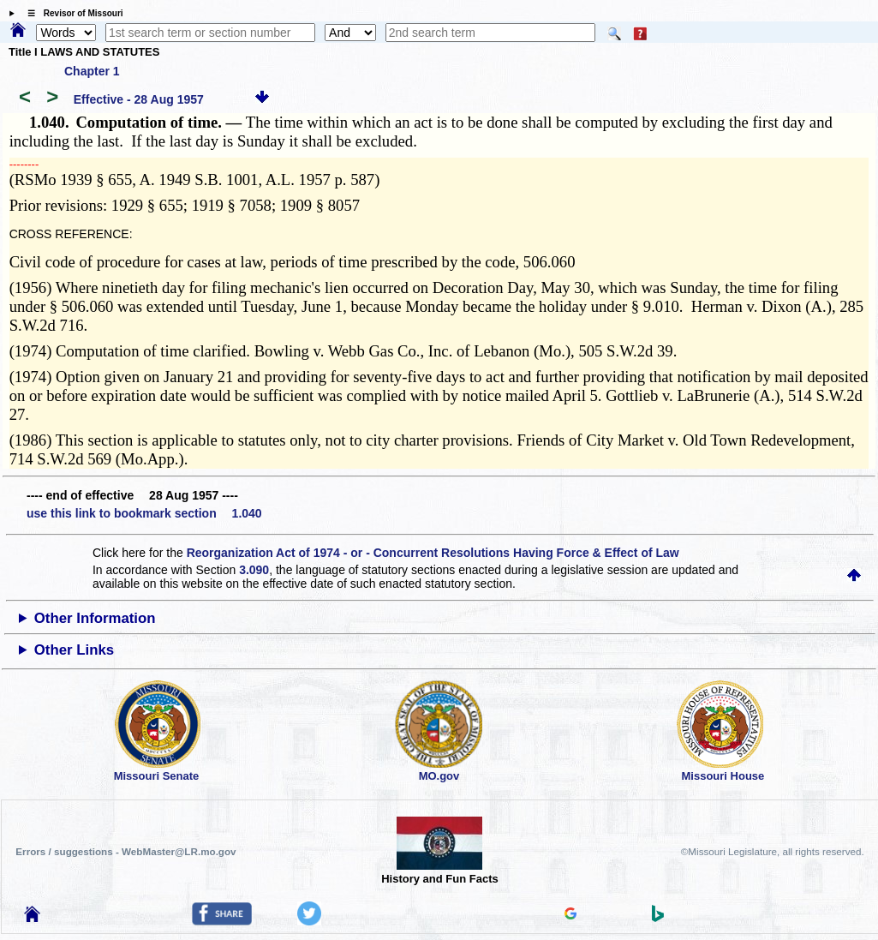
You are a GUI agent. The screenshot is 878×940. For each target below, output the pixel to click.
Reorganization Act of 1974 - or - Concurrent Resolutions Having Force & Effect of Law (433, 553)
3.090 (254, 570)
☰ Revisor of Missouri (71, 13)
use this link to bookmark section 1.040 (144, 513)
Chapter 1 (92, 71)
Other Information (95, 618)
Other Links (74, 650)
